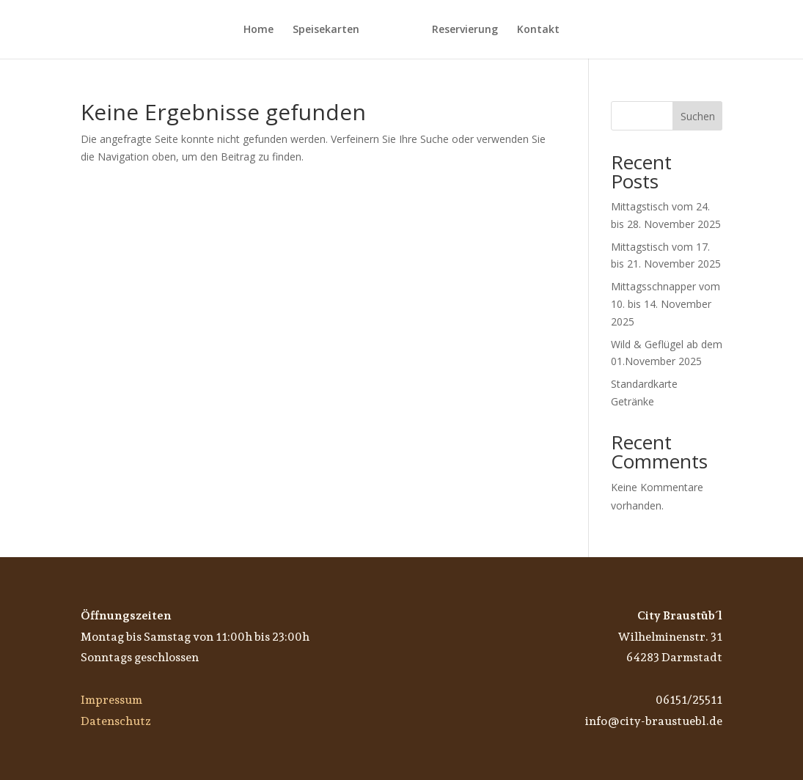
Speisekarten (326, 30)
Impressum (111, 700)
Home (258, 30)
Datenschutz (116, 721)
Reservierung (465, 30)
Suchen (698, 116)
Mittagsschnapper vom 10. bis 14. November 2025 (665, 303)
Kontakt (538, 30)
